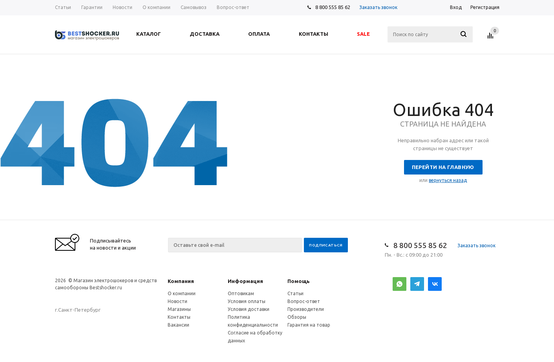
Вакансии (178, 324)
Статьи (295, 293)
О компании (182, 293)
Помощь (298, 281)
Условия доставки (248, 309)
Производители (305, 309)
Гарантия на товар (308, 324)
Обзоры (296, 317)
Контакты (179, 317)
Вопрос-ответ (303, 301)
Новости (177, 301)
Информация (245, 281)
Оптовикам (241, 293)
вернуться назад (448, 180)
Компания (181, 281)
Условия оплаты (246, 301)
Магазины (179, 309)
